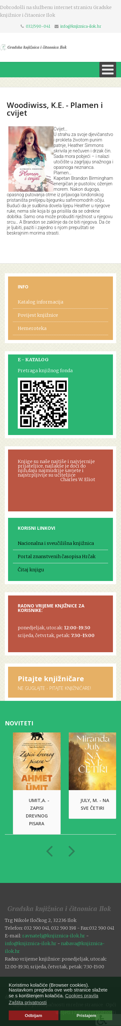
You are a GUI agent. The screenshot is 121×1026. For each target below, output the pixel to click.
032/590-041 (38, 26)
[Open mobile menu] (107, 69)
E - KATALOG (33, 360)
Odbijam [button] (33, 1015)
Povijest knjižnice (38, 315)
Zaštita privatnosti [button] (28, 1002)
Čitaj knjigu (31, 570)
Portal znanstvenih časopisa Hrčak (57, 556)
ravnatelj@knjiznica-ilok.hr (53, 936)
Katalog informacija (40, 302)
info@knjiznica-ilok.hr (80, 26)
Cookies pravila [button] (81, 995)
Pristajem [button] (86, 1015)
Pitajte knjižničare (51, 678)
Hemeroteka (32, 328)
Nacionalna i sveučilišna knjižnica (56, 543)
